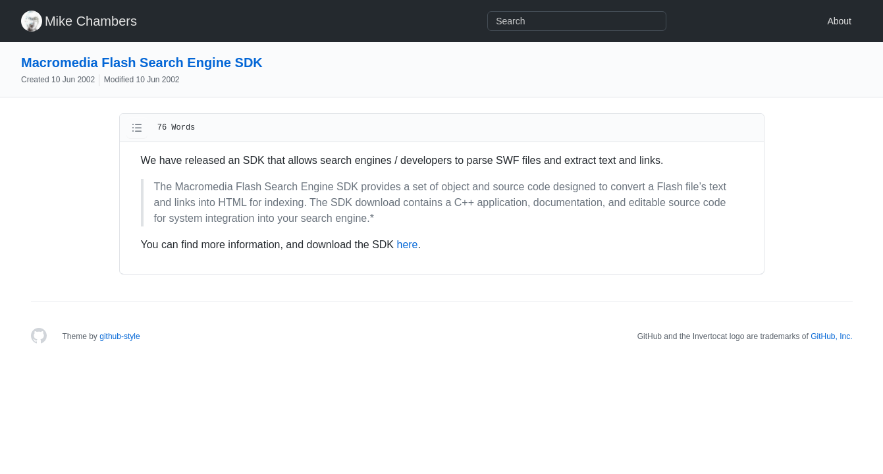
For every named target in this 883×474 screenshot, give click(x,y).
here (406, 244)
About (839, 21)
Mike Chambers (91, 21)
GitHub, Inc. (831, 336)
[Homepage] (39, 336)
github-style (119, 336)
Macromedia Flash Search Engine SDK (142, 62)
